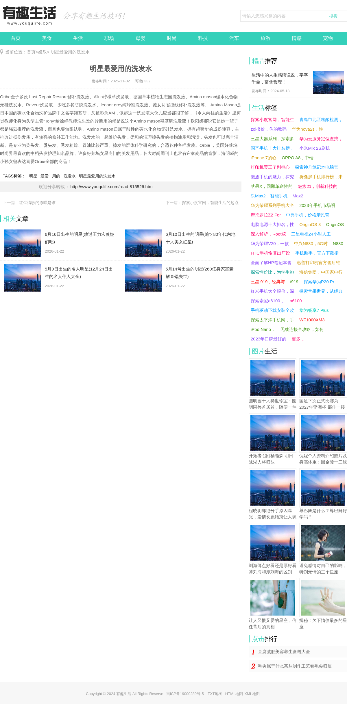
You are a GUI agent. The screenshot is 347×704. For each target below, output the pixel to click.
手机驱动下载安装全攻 (272, 310)
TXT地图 (215, 694)
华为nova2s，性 (307, 129)
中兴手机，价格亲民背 (307, 214)
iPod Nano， (263, 329)
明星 (33, 176)
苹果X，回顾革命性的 (272, 186)
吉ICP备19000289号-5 (185, 694)
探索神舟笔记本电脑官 (316, 167)
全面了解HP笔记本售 (271, 262)
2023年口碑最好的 (268, 338)
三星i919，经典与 (268, 281)
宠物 (328, 38)
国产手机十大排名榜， (272, 148)
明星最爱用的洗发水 (69, 51)
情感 (297, 38)
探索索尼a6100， (268, 300)
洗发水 (70, 176)
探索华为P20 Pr (319, 281)
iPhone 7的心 (263, 157)
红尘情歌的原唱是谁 (37, 202)
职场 (109, 38)
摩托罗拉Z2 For (266, 214)
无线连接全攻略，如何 (302, 329)
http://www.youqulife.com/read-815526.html (112, 186)
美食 (47, 38)
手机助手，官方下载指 (317, 253)
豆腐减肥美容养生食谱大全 (284, 651)
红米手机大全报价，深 (272, 291)
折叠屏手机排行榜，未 (321, 176)
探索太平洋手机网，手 (272, 319)
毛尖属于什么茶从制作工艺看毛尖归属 (295, 666)
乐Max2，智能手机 (269, 195)
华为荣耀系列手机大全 (272, 205)
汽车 (234, 38)
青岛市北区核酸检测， (321, 119)
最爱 (44, 176)
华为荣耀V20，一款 (270, 243)
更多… (298, 338)
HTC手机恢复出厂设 (270, 253)
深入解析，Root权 (268, 233)
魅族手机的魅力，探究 (272, 176)
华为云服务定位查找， (321, 138)
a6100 (296, 300)
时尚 (172, 38)
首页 (16, 38)
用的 (56, 176)
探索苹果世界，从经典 (321, 291)
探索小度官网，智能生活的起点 (210, 202)
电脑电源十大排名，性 (272, 224)
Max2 (298, 195)
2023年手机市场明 (317, 205)
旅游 (265, 38)
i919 (294, 281)
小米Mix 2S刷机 (314, 148)
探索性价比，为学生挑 (272, 272)
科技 (203, 38)
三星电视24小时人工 (311, 233)
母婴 (140, 38)
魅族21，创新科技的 (317, 186)
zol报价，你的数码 (269, 129)
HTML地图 (234, 694)
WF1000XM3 (312, 319)
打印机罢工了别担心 (270, 167)
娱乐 (42, 51)
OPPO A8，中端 (297, 157)
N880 (338, 243)
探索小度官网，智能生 (272, 119)
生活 (78, 38)
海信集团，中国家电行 (321, 272)
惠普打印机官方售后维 (318, 262)
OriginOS (335, 224)
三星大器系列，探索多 (272, 138)
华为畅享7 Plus (314, 310)
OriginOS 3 (310, 224)
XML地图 (252, 694)
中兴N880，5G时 (311, 243)
